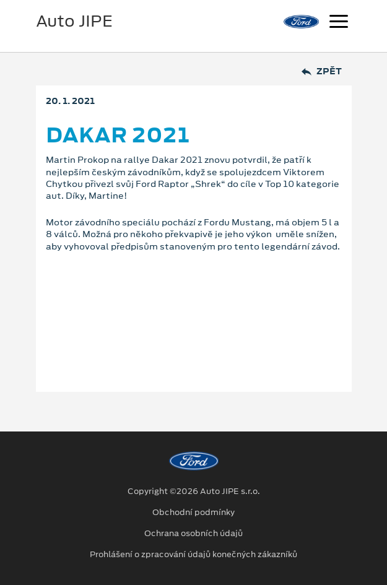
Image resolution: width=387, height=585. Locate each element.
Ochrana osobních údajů (193, 533)
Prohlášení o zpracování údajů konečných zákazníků (193, 554)
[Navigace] (338, 23)
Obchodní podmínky (193, 512)
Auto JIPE (74, 21)
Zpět (322, 71)
